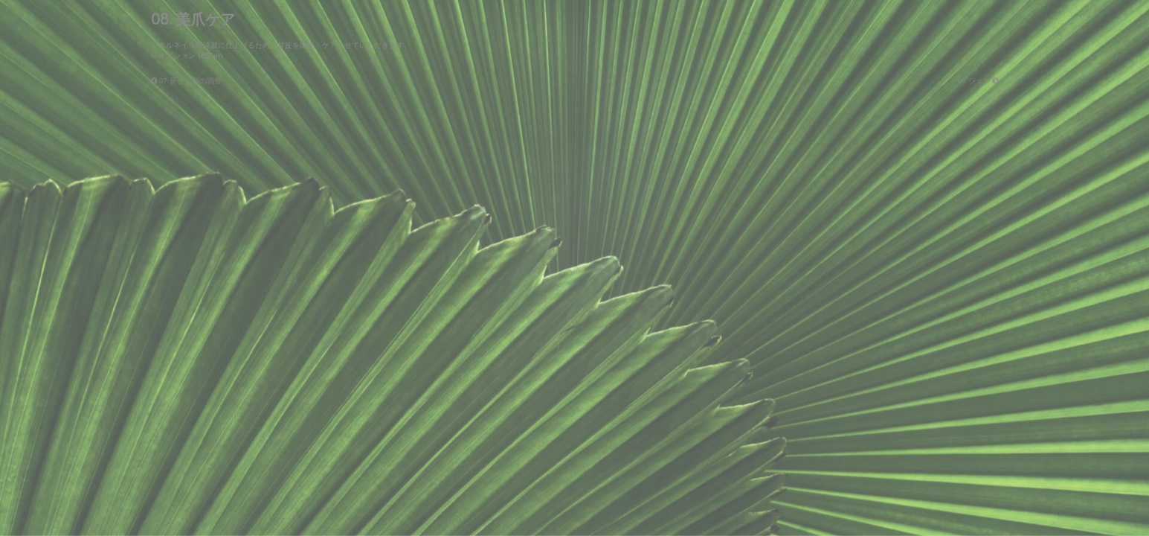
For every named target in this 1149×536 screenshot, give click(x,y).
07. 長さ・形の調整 (186, 81)
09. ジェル (978, 81)
